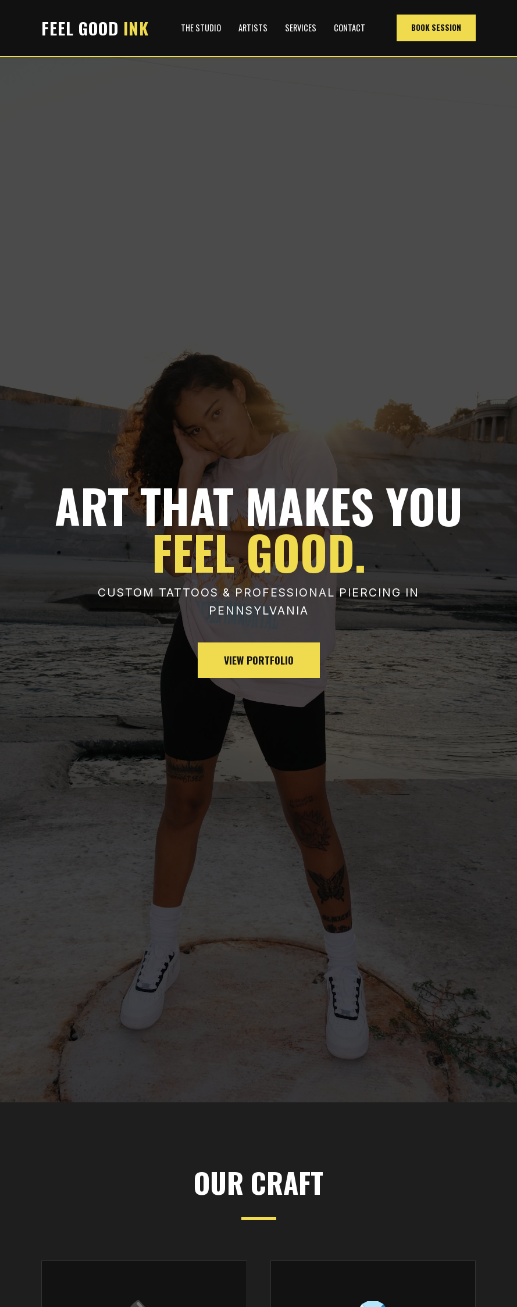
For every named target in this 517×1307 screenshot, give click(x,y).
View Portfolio (259, 659)
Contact (349, 28)
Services (300, 28)
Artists (253, 28)
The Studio (201, 28)
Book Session (436, 27)
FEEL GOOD (95, 28)
